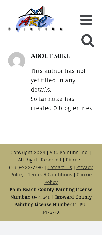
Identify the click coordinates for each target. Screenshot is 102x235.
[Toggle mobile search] (87, 40)
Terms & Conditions (50, 174)
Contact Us (60, 167)
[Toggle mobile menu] (87, 19)
